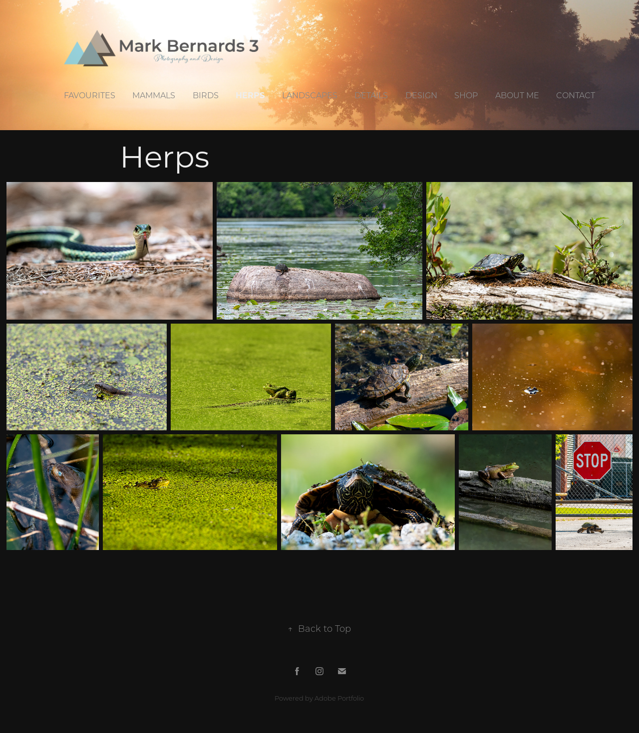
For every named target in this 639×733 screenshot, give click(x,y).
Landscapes (309, 95)
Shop (466, 95)
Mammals (153, 95)
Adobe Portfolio (339, 698)
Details (371, 95)
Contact (575, 95)
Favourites (89, 95)
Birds (206, 95)
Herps (250, 95)
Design (421, 95)
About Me (517, 95)
